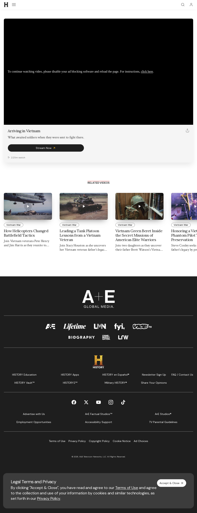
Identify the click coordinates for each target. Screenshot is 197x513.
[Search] (183, 5)
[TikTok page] (123, 402)
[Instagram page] (111, 402)
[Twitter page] (86, 402)
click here (147, 71)
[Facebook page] (74, 402)
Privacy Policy (48, 498)
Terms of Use (126, 487)
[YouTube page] (98, 402)
